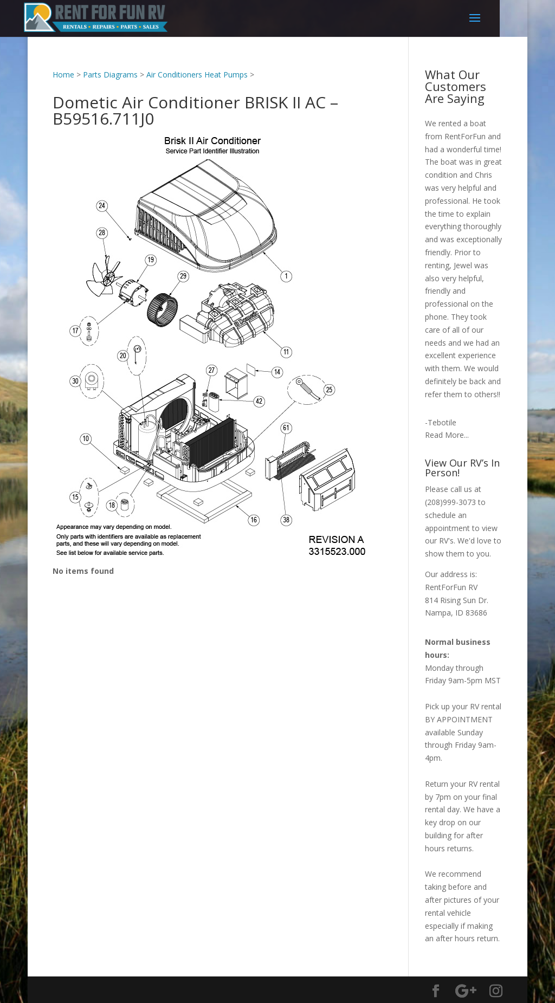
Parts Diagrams (110, 74)
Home (63, 74)
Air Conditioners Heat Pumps (197, 74)
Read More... (447, 435)
